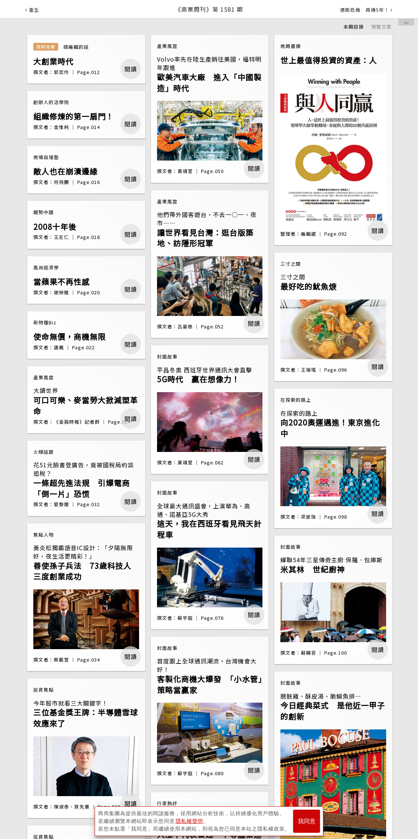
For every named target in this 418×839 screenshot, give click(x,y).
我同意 (307, 821)
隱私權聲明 (189, 821)
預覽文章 (381, 26)
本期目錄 (353, 26)
